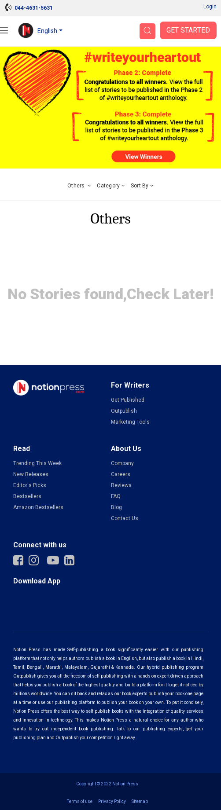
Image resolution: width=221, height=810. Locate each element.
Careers (120, 474)
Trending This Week (37, 463)
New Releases (30, 474)
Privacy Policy (112, 801)
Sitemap (140, 801)
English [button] (47, 31)
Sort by (142, 186)
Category (111, 186)
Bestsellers (27, 496)
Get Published (127, 400)
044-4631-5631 (34, 8)
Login (210, 7)
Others (79, 186)
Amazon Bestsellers (38, 507)
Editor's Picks (29, 485)
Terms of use (79, 801)
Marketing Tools (130, 422)
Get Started (188, 30)
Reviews (121, 485)
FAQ (116, 496)
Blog (116, 507)
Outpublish (124, 411)
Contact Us (124, 518)
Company (122, 463)
